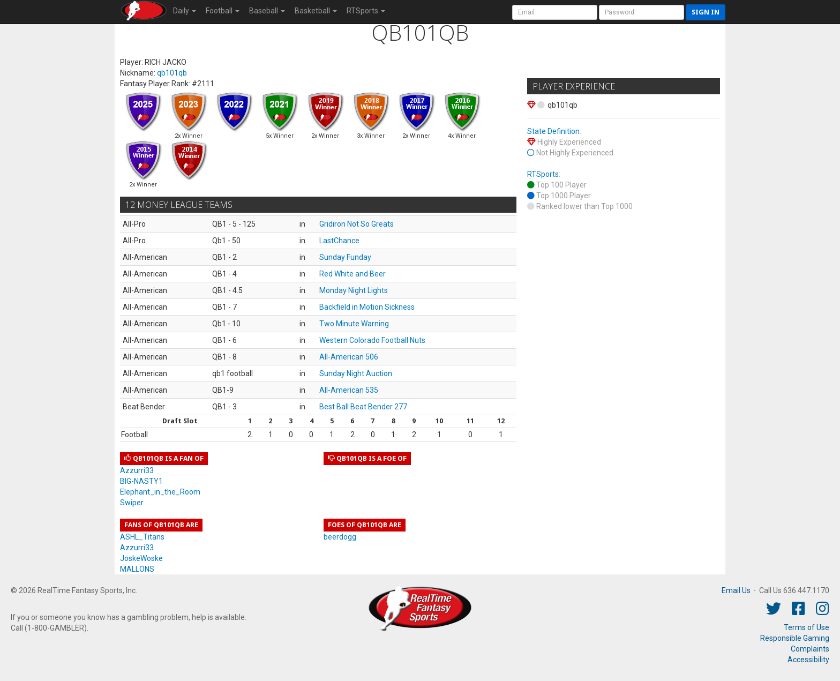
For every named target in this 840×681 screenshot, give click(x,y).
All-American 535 (348, 390)
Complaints (810, 649)
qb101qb (172, 73)
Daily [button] (184, 10)
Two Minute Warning (354, 323)
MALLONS (137, 569)
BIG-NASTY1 (141, 481)
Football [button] (222, 10)
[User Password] (641, 12)
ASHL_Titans (142, 537)
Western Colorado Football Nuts (372, 340)
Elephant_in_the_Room (160, 492)
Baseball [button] (267, 10)
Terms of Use (806, 627)
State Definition (553, 131)
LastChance (339, 240)
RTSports (543, 174)
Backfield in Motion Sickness (367, 307)
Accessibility (808, 659)
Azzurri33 (137, 470)
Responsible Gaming (794, 638)
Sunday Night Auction (355, 373)
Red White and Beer (352, 274)
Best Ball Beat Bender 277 (363, 406)
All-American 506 (348, 357)
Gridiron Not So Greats (356, 224)
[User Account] (554, 12)
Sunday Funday (345, 257)
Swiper (132, 502)
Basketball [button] (316, 10)
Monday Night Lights (353, 290)
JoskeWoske (141, 558)
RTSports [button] (366, 10)
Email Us (736, 590)
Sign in (705, 12)
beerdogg (340, 537)
